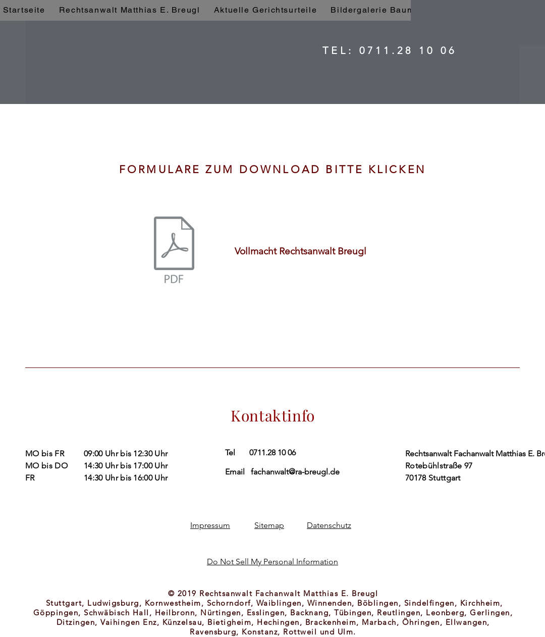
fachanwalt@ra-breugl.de (295, 471)
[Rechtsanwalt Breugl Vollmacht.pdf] (174, 251)
